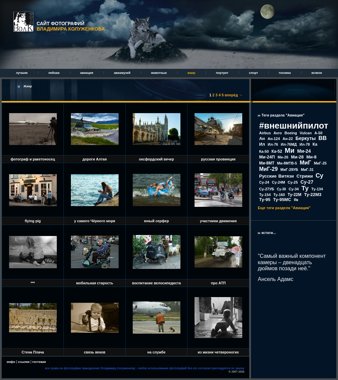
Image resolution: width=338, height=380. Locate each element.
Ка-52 (276, 151)
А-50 (318, 133)
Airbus (265, 133)
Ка (314, 144)
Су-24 (264, 182)
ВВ (323, 138)
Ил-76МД (289, 144)
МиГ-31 (307, 170)
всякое (316, 73)
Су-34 (294, 189)
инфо (11, 362)
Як (296, 200)
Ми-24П (267, 156)
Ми (290, 150)
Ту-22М (294, 194)
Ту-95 (264, 199)
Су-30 (281, 189)
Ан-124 (273, 139)
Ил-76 (273, 144)
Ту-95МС (282, 199)
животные (159, 73)
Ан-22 (288, 139)
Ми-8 (311, 156)
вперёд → (234, 95)
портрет (222, 73)
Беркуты (306, 138)
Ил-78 (304, 144)
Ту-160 (279, 195)
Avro (277, 133)
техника (285, 73)
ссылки (24, 362)
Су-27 (306, 182)
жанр (191, 73)
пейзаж (54, 73)
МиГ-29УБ (289, 170)
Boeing (291, 133)
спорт (254, 73)
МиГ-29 (268, 169)
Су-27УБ (266, 189)
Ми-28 (297, 156)
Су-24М (278, 182)
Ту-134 (317, 189)
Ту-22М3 (313, 194)
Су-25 (293, 182)
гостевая (39, 362)
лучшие (22, 73)
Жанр (28, 86)
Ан (262, 138)
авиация (87, 73)
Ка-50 (264, 151)
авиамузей (122, 73)
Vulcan (306, 133)
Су (319, 175)
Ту (304, 188)
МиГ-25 (320, 163)
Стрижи (304, 176)
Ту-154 (264, 195)
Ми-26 (283, 157)
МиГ (305, 162)
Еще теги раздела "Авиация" (284, 208)
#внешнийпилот (293, 126)
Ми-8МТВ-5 (287, 163)
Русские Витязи (276, 176)
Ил (262, 144)
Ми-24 (304, 151)
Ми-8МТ (266, 163)
